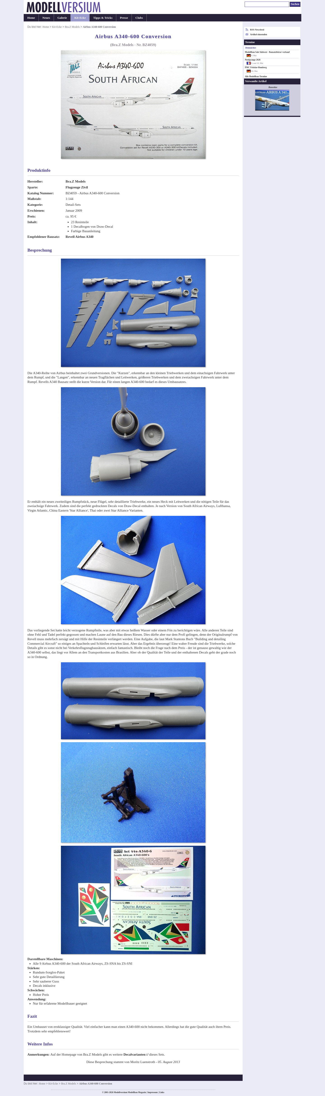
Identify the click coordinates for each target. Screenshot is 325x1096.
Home (31, 17)
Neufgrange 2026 (252, 60)
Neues (46, 17)
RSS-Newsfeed (257, 29)
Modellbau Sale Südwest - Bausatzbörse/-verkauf (267, 52)
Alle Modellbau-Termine (256, 76)
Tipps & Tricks (102, 17)
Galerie (62, 17)
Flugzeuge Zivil (77, 187)
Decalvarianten (134, 1054)
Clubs (139, 17)
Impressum (152, 1092)
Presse (124, 17)
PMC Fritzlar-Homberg (256, 67)
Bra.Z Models (72, 26)
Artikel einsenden (258, 34)
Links (161, 1092)
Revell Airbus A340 (80, 237)
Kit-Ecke (80, 17)
